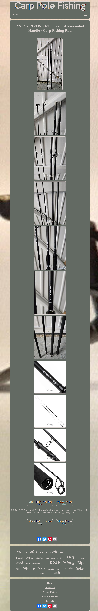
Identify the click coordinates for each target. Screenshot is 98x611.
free (19, 551)
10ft (25, 568)
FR (52, 601)
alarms (44, 551)
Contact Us (50, 587)
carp (71, 556)
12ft (80, 562)
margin (43, 573)
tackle (68, 568)
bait (28, 563)
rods (41, 568)
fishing (68, 562)
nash (56, 572)
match (39, 557)
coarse (29, 557)
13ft (47, 558)
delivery (61, 558)
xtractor (51, 569)
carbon (69, 552)
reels (53, 551)
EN (47, 601)
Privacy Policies (49, 592)
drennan (45, 564)
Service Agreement (50, 596)
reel (81, 552)
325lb (75, 552)
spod (62, 552)
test (49, 573)
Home (50, 583)
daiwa (33, 551)
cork (25, 552)
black (19, 557)
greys (59, 569)
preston (81, 558)
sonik (20, 563)
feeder (80, 568)
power (53, 558)
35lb (33, 569)
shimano (36, 564)
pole (55, 562)
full (18, 568)
